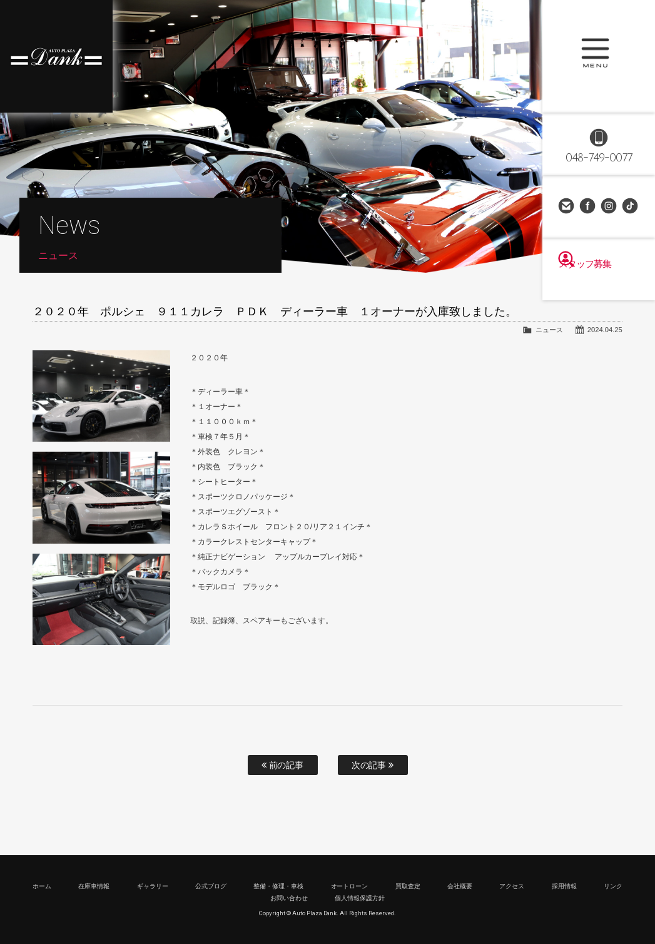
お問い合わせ (566, 206)
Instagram (609, 206)
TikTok (630, 206)
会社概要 (459, 886)
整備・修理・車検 (278, 886)
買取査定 (407, 886)
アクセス (511, 886)
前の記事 (282, 765)
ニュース (549, 329)
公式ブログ (210, 886)
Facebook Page (588, 206)
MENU (598, 56)
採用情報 (564, 886)
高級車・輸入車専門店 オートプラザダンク (56, 56)
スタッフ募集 (599, 283)
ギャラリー (152, 886)
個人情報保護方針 (360, 898)
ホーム (42, 886)
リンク (613, 886)
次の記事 (373, 765)
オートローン (349, 886)
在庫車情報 (93, 886)
